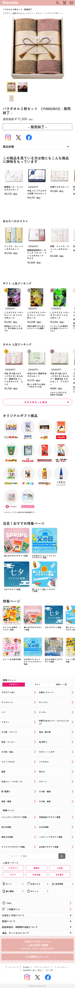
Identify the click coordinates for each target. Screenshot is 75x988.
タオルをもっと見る (35, 402)
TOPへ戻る (50, 970)
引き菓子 (60, 874)
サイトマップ (14, 967)
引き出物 (36, 874)
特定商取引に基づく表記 (32, 970)
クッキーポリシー (61, 967)
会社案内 (26, 967)
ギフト (13, 874)
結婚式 (36, 868)
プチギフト (13, 868)
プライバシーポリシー (42, 967)
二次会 (60, 868)
